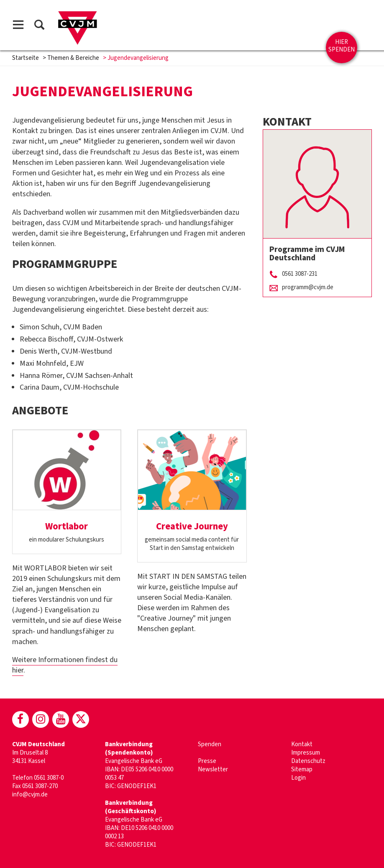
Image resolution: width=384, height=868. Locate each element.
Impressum (305, 752)
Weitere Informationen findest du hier (65, 665)
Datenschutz (308, 761)
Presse (207, 761)
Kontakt (301, 744)
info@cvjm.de (30, 794)
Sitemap (301, 769)
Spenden (209, 744)
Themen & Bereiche (73, 58)
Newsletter (213, 769)
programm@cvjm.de (307, 287)
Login (298, 777)
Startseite (25, 58)
